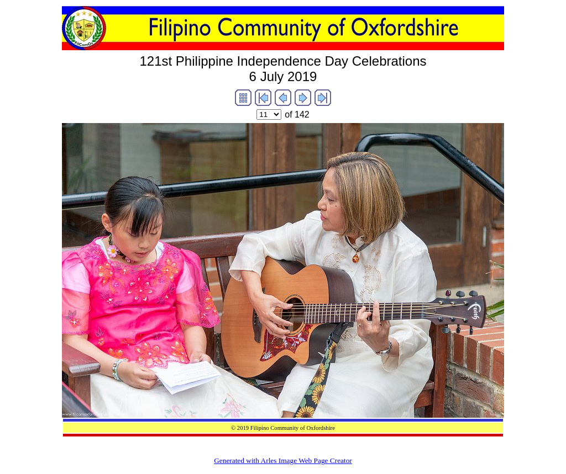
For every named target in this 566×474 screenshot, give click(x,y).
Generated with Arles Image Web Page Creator (283, 460)
